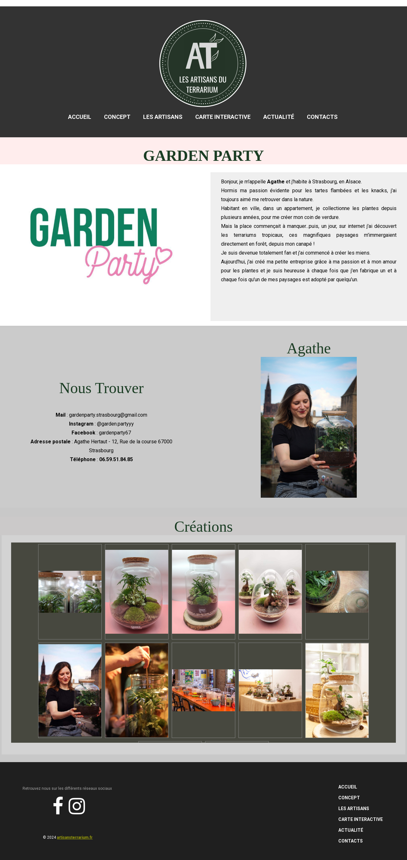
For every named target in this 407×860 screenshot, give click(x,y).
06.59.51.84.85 (116, 459)
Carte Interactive (223, 116)
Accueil (79, 116)
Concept (117, 116)
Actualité (278, 116)
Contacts (322, 116)
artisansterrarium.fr (75, 837)
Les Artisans (163, 116)
